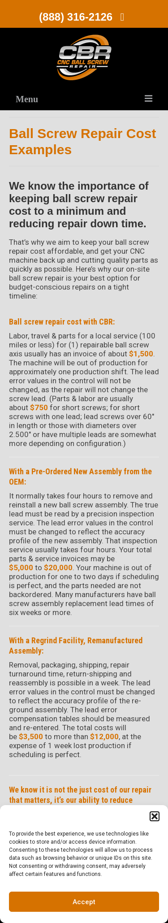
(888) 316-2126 (84, 17)
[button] (154, 816)
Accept (84, 902)
